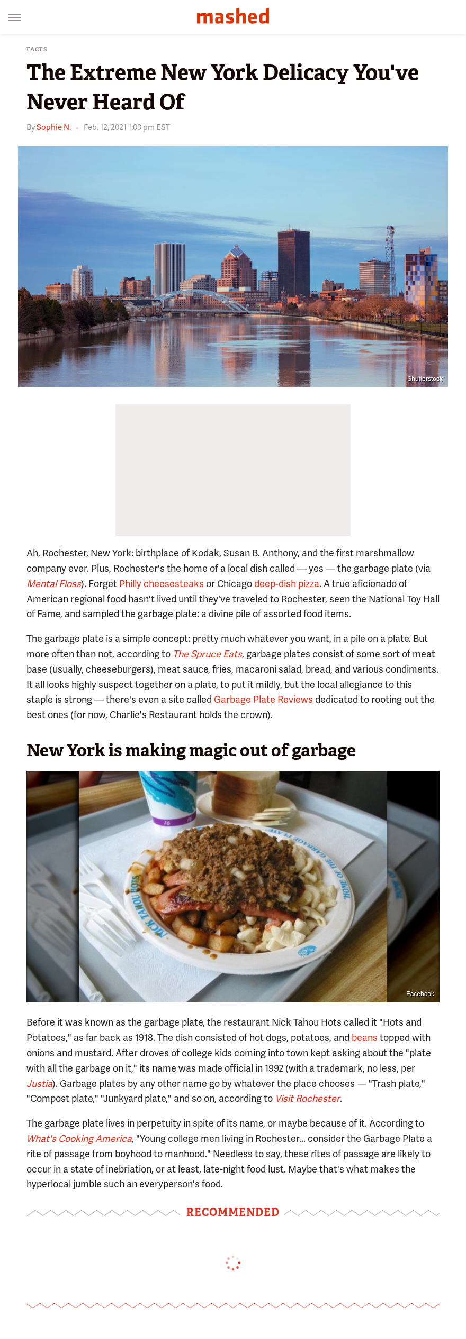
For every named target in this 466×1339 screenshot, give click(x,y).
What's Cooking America (79, 1138)
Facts (37, 49)
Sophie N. (54, 127)
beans (365, 1037)
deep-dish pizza (286, 584)
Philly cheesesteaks (161, 584)
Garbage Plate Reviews (263, 699)
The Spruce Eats (207, 654)
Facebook (420, 994)
